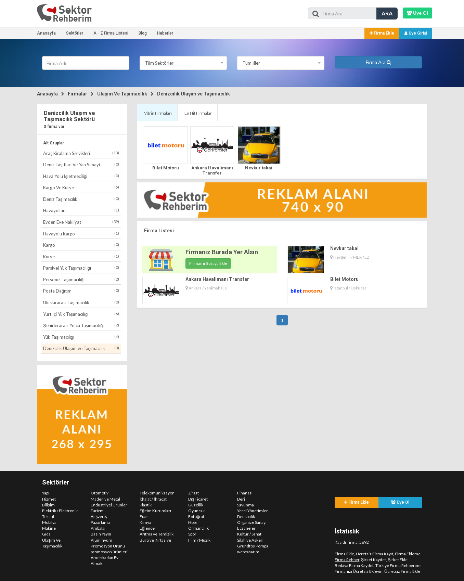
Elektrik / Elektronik (60, 510)
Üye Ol (400, 502)
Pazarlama (100, 522)
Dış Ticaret (198, 499)
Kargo (81, 245)
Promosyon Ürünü (108, 545)
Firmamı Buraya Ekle (208, 263)
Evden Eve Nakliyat (81, 222)
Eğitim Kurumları (155, 510)
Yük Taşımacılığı (81, 337)
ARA (387, 13)
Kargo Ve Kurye (81, 187)
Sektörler (74, 33)
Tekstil (48, 516)
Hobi (192, 522)
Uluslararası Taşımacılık (81, 302)
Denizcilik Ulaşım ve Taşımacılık (193, 93)
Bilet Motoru (165, 167)
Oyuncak (196, 510)
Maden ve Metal (105, 499)
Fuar (144, 516)
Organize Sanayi (252, 522)
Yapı (45, 492)
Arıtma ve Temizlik (156, 534)
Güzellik (195, 504)
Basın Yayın (101, 534)
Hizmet (49, 499)
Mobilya (49, 522)
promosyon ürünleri (109, 551)
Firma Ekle (382, 33)
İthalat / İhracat (153, 499)
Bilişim (48, 504)
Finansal (245, 492)
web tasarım (248, 551)
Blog (143, 33)
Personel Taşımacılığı (81, 279)
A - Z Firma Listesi (110, 33)
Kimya (145, 522)
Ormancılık (198, 528)
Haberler (165, 33)
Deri (241, 499)
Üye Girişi (415, 33)
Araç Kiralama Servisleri (81, 153)
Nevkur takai (258, 167)
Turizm (97, 510)
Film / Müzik (199, 540)
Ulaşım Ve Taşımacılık (122, 93)
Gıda (46, 534)
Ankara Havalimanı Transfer (212, 170)
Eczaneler (246, 528)
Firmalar (77, 93)
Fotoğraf (196, 516)
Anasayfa (46, 33)
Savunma (245, 504)
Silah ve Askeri (250, 540)
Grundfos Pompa (252, 545)
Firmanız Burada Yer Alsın (221, 252)
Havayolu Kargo (81, 233)
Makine (49, 528)
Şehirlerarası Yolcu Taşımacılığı (81, 325)
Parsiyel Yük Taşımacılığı (81, 268)
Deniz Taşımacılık (81, 199)
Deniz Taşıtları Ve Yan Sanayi (81, 164)
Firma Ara (378, 62)
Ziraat (193, 492)
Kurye (81, 256)
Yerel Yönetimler (252, 510)
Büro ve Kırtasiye (155, 540)
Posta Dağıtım (81, 291)
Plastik (146, 504)
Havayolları (81, 210)
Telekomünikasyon (157, 492)
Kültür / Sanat (249, 534)
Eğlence (147, 528)
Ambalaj (98, 528)
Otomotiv (99, 492)
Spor (192, 534)
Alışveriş (99, 516)
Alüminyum (101, 540)
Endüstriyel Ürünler (109, 504)
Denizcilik (246, 516)
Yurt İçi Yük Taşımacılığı (81, 314)
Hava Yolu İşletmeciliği (81, 176)
